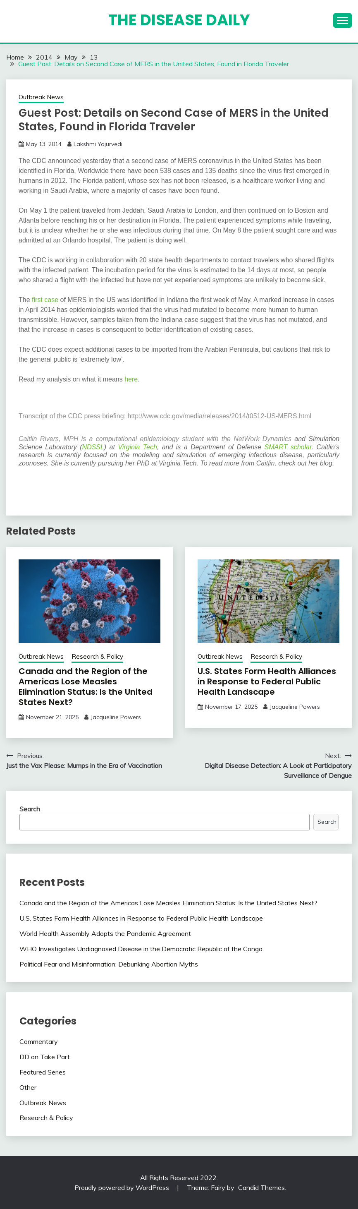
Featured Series (42, 1072)
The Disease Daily (179, 20)
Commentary (38, 1041)
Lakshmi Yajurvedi (98, 144)
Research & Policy (97, 656)
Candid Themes (261, 1187)
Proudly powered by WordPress (122, 1187)
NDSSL (93, 447)
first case (45, 299)
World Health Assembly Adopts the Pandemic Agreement (105, 933)
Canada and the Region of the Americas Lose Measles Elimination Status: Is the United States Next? (86, 686)
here (131, 379)
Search (29, 809)
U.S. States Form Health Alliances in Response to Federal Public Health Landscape (267, 681)
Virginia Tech (137, 447)
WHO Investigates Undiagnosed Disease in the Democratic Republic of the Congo (141, 949)
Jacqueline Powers (116, 717)
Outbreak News (41, 97)
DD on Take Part (44, 1057)
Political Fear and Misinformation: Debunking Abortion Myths (108, 964)
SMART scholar (288, 447)
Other (27, 1087)
